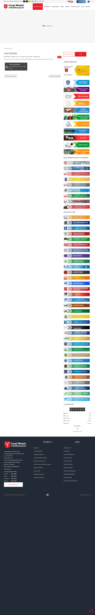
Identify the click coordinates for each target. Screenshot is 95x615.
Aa (24, 1)
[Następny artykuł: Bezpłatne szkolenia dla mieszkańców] (54, 76)
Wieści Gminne (37, 471)
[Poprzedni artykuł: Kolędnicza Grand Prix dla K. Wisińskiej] (10, 76)
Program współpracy (38, 467)
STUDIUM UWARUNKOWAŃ (69, 474)
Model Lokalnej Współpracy (70, 471)
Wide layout (35, 1)
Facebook (47, 495)
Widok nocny (19, 1)
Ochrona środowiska (68, 467)
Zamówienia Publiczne (39, 454)
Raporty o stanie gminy (39, 477)
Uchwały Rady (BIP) (38, 451)
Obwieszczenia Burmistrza (40, 461)
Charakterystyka (67, 447)
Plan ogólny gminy (68, 477)
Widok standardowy (9, 1)
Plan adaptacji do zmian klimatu (70, 480)
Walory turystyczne (68, 461)
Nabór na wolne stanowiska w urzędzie (42, 464)
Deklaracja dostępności (13, 484)
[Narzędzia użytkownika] (59, 57)
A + (43, 1)
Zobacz (11, 68)
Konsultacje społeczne (39, 474)
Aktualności (18, 56)
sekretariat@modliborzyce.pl (15, 460)
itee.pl (89, 494)
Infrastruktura (67, 451)
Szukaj (80, 54)
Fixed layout (32, 1)
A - (37, 1)
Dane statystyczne (68, 457)
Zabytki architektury (68, 464)
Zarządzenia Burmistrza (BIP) (40, 457)
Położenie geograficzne (69, 454)
